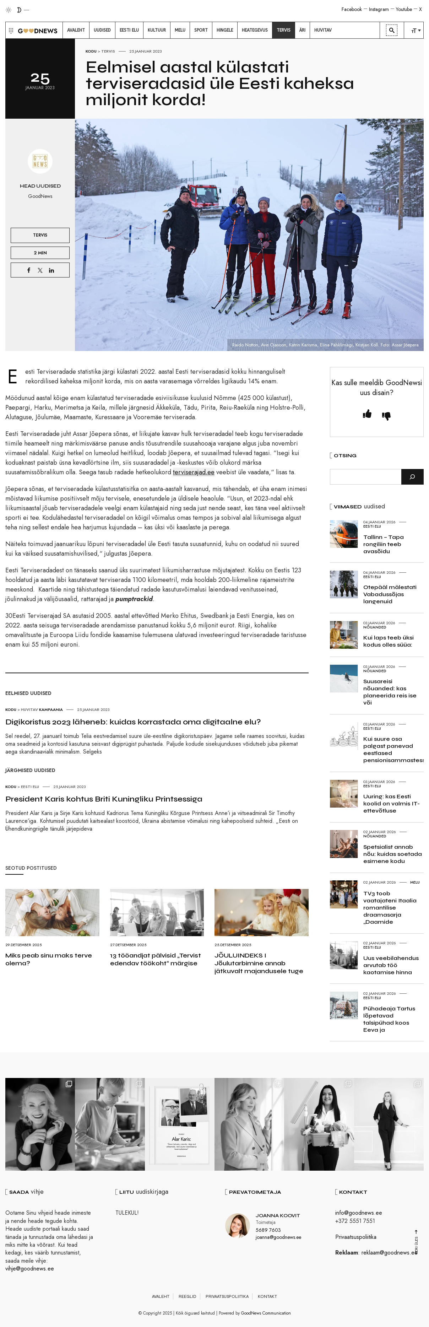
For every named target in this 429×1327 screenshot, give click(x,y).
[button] (10, 30)
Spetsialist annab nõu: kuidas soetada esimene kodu (392, 853)
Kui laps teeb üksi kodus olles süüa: (388, 641)
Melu (415, 882)
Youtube (404, 9)
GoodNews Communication (266, 1313)
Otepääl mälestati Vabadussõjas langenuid (390, 594)
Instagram (379, 9)
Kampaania (51, 709)
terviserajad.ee (193, 472)
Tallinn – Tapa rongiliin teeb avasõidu (383, 544)
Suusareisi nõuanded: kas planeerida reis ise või (390, 692)
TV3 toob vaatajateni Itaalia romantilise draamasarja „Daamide (390, 907)
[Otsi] (412, 477)
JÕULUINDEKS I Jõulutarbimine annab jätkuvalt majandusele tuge (258, 963)
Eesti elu (30, 786)
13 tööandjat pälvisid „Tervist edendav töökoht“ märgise (155, 959)
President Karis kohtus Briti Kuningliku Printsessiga (103, 799)
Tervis (108, 51)
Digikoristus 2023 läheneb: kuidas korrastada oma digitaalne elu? (133, 722)
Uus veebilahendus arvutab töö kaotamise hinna (391, 965)
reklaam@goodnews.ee (390, 1252)
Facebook (352, 9)
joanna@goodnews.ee (278, 1237)
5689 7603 (268, 1230)
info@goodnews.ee (358, 1213)
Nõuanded (374, 627)
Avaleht (160, 1296)
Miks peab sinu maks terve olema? (48, 959)
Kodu (91, 51)
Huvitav (29, 709)
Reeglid (187, 1296)
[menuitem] (76, 30)
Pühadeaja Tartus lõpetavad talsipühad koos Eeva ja (389, 1019)
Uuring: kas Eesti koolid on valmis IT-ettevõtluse (391, 803)
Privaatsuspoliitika (355, 1237)
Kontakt (267, 1296)
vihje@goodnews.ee (29, 1268)
